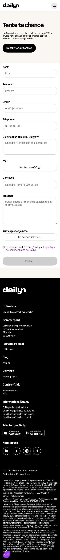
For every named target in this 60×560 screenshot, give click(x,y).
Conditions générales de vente (17, 417)
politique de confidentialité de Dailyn (31, 248)
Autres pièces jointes (15, 231)
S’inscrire (7, 332)
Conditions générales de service (18, 410)
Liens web (8, 177)
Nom (6, 67)
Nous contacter (10, 390)
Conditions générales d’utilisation (18, 414)
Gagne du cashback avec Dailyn (18, 312)
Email (6, 102)
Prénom (8, 84)
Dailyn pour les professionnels (17, 325)
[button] (7, 554)
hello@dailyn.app (18, 496)
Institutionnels (9, 349)
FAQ (5, 393)
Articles (6, 363)
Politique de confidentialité (15, 407)
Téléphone (9, 119)
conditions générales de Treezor (16, 551)
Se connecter (9, 335)
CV (5, 161)
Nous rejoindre (10, 376)
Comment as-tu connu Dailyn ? (21, 137)
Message (8, 196)
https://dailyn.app (16, 481)
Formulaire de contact (13, 329)
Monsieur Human (23, 474)
